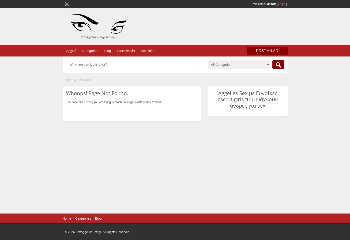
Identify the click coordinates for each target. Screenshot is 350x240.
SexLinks (147, 51)
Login (281, 4)
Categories (90, 51)
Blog (107, 51)
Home (67, 79)
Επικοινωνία (126, 51)
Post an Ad (267, 51)
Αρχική (71, 51)
